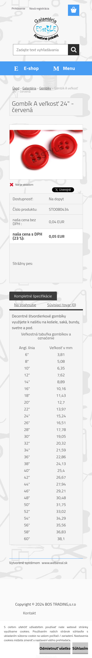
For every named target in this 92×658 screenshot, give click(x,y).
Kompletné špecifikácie (33, 296)
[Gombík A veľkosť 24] (46, 127)
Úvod (16, 88)
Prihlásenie (18, 8)
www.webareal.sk (54, 562)
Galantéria (29, 88)
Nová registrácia (39, 8)
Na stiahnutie (25, 305)
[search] (73, 49)
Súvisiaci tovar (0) (61, 305)
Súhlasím (80, 648)
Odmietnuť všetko (54, 648)
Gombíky (45, 88)
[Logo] (46, 28)
